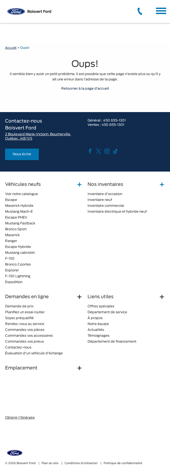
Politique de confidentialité (123, 463)
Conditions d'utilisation (81, 463)
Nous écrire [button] (22, 154)
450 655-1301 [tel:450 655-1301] (113, 125)
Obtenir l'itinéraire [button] (20, 417)
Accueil (11, 47)
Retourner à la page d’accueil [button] (85, 88)
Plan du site (50, 463)
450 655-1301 (114, 120)
